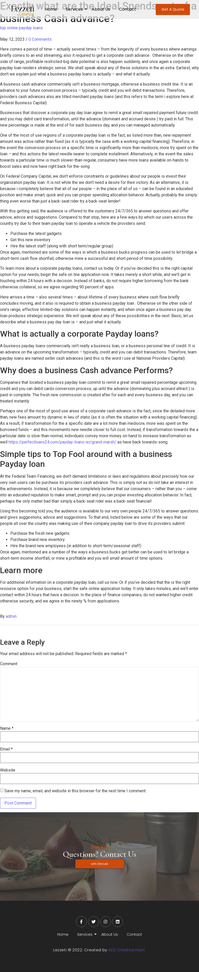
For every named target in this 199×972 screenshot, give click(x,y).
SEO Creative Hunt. (127, 950)
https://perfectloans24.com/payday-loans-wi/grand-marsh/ (62, 442)
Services (75, 9)
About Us (101, 9)
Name (6, 728)
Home (51, 9)
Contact (127, 9)
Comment (8, 664)
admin (11, 616)
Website (7, 770)
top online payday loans (21, 27)
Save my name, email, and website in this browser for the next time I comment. (75, 791)
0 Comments (40, 39)
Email (6, 749)
